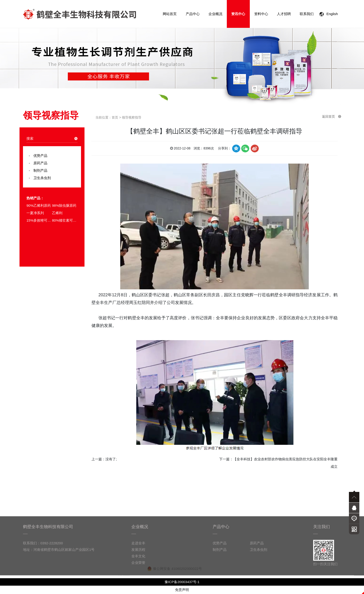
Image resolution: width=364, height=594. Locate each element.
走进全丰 (138, 560)
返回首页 (331, 116)
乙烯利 (57, 213)
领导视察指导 (131, 117)
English (329, 14)
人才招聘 (284, 14)
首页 (115, 117)
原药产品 (38, 163)
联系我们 (307, 14)
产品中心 (193, 14)
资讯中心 (238, 14)
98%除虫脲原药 (64, 205)
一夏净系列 (35, 213)
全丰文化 (138, 573)
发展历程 (138, 566)
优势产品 (38, 156)
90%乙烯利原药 (38, 205)
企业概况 (215, 14)
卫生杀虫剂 (40, 178)
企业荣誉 (138, 579)
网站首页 (170, 14)
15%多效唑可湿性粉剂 (39, 220)
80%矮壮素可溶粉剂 (65, 220)
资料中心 (261, 14)
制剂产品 (38, 170)
